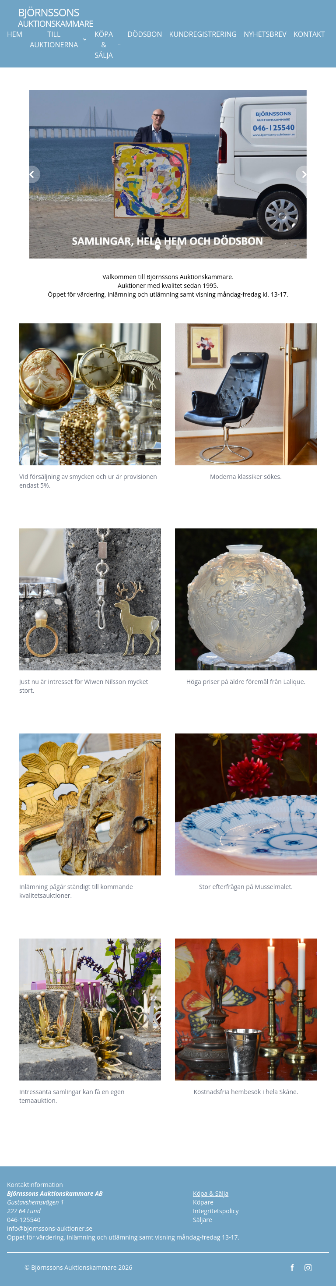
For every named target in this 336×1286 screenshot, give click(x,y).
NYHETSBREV (265, 34)
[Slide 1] (157, 247)
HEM (14, 34)
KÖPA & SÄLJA (107, 44)
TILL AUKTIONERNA (58, 39)
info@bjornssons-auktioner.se (49, 1228)
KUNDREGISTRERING (203, 34)
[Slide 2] (168, 247)
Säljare (202, 1219)
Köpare (203, 1202)
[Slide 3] (178, 247)
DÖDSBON (144, 34)
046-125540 (24, 1219)
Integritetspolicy (216, 1211)
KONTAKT (309, 34)
